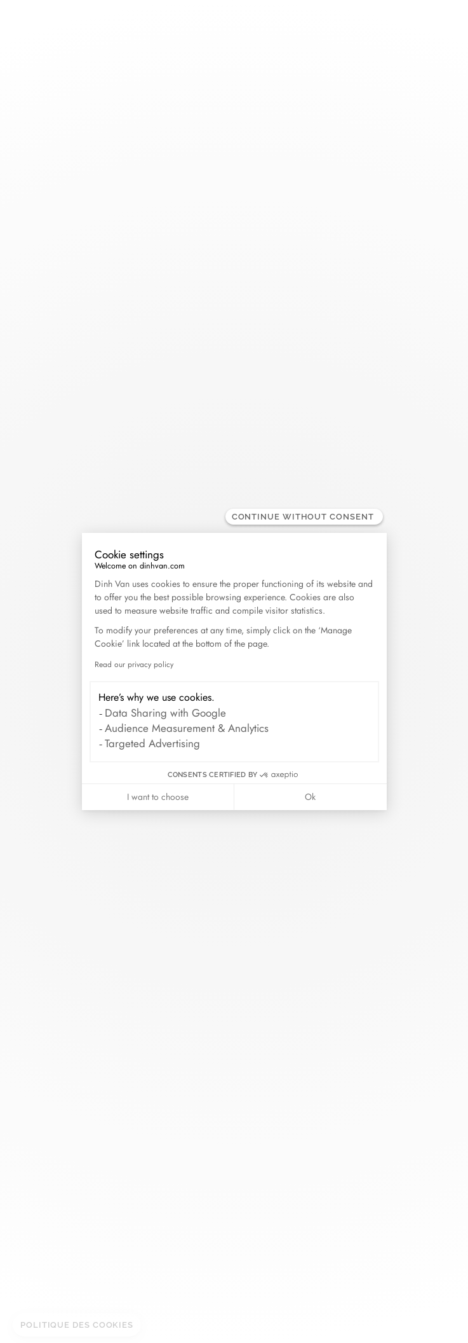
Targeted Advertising (152, 743)
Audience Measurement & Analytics (187, 728)
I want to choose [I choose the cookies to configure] (158, 796)
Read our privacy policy (134, 664)
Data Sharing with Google (165, 712)
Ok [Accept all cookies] (310, 796)
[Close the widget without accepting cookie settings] (304, 517)
